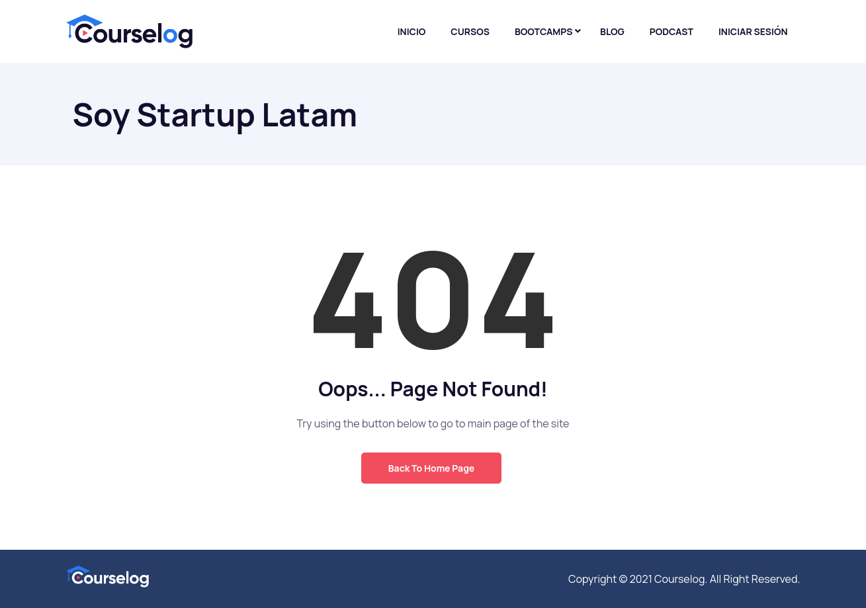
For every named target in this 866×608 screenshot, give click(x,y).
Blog (612, 31)
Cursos (470, 31)
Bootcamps (544, 31)
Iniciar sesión (753, 31)
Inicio (412, 31)
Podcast (671, 31)
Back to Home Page (431, 468)
